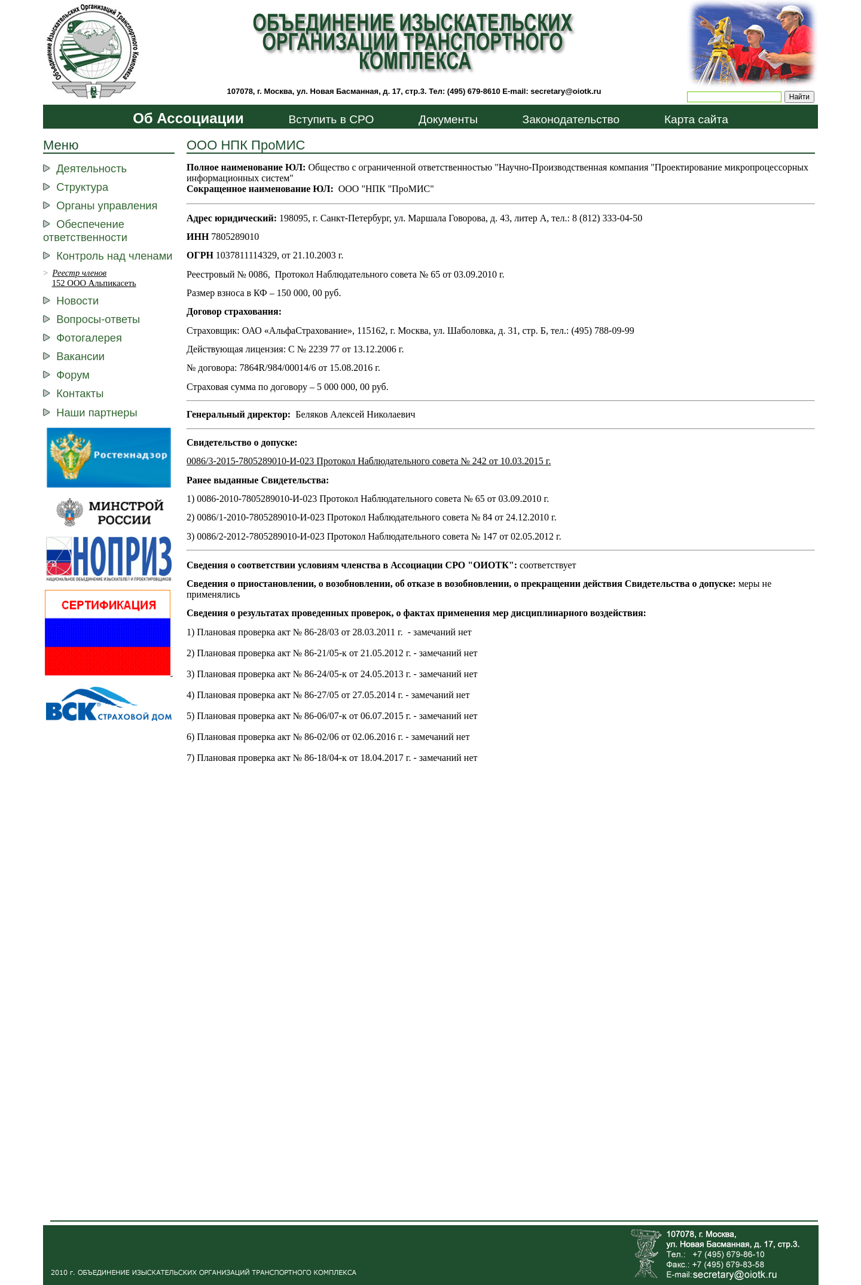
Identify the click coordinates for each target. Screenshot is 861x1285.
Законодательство (571, 119)
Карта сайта (696, 119)
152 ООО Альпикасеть (94, 283)
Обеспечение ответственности (85, 230)
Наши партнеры (96, 412)
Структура (82, 187)
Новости (77, 300)
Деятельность (91, 168)
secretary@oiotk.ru (565, 91)
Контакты (79, 393)
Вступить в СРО (331, 119)
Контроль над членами (114, 255)
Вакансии (80, 356)
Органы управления (106, 205)
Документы (448, 119)
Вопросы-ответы (98, 319)
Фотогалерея (89, 337)
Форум (73, 375)
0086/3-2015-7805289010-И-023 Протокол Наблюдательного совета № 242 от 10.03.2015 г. (369, 461)
